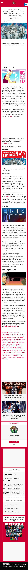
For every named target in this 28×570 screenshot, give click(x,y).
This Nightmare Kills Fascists (12, 355)
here (11, 116)
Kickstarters (6, 349)
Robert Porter (15, 21)
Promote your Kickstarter (11, 505)
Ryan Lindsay (13, 352)
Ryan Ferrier (6, 352)
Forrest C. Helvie (7, 342)
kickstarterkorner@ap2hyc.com (10, 326)
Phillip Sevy (15, 350)
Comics (10, 9)
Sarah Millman (21, 352)
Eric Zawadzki (17, 339)
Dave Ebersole (15, 337)
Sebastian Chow (17, 354)
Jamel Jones (9, 344)
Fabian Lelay (13, 341)
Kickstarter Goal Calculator (11, 508)
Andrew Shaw (6, 332)
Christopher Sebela (10, 336)
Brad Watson (10, 334)
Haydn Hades (15, 342)
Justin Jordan (6, 347)
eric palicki (10, 339)
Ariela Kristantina (15, 332)
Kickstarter (4, 143)
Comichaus (5, 114)
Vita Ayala (5, 359)
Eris (8, 341)
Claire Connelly (20, 336)
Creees (9, 337)
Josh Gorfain (19, 345)
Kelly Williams (19, 347)
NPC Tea (9, 350)
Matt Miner (16, 349)
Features (15, 9)
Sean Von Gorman (7, 354)
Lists (19, 9)
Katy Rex (12, 347)
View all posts (14, 441)
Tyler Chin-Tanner (11, 357)
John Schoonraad (11, 345)
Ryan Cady (22, 350)
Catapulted (17, 334)
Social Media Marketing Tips (12, 512)
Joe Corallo (16, 344)
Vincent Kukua (20, 357)
